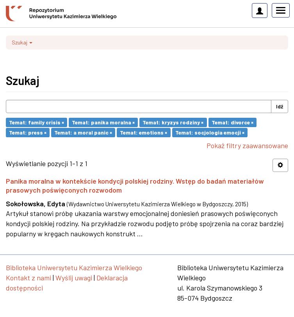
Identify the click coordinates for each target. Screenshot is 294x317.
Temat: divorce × (232, 122)
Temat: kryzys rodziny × (173, 122)
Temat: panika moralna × (103, 122)
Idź (279, 106)
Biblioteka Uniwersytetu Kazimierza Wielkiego (74, 267)
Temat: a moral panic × (83, 132)
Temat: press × (27, 132)
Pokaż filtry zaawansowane (247, 145)
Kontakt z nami (28, 277)
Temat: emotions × (143, 132)
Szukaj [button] (22, 42)
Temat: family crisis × (36, 122)
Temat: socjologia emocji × (209, 132)
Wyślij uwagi (73, 277)
